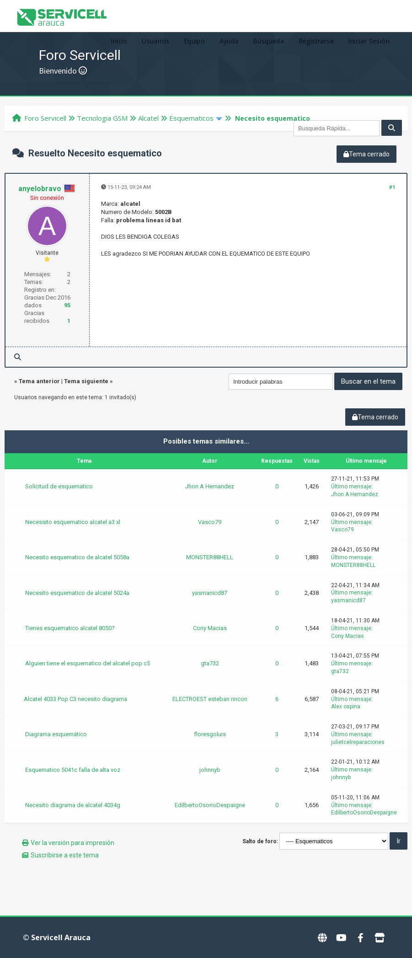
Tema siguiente (86, 381)
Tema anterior (39, 381)
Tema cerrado (366, 154)
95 (67, 305)
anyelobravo (39, 188)
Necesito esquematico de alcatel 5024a (77, 592)
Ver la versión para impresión (72, 842)
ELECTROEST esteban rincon (209, 699)
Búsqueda (268, 41)
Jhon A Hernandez (209, 486)
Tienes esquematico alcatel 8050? (70, 628)
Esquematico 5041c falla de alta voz (72, 769)
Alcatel (148, 118)
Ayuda (229, 41)
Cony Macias (210, 628)
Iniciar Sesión (369, 41)
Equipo (194, 41)
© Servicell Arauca (57, 937)
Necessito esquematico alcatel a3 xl (72, 522)
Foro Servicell (45, 118)
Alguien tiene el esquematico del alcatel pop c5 (87, 663)
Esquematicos (191, 118)
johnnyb (209, 769)
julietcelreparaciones (358, 742)
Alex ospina (345, 706)
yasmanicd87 (209, 592)
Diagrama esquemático (56, 734)
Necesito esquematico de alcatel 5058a (77, 557)
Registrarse (316, 41)
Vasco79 (209, 522)
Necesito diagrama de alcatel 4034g (72, 805)
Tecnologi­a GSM (102, 118)
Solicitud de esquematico (59, 486)
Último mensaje (351, 486)
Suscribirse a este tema (65, 855)
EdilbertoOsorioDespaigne (210, 805)
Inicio (119, 41)
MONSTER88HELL (209, 557)
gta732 (210, 663)
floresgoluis (210, 734)
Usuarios (155, 41)
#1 (392, 187)
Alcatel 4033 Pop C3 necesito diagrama (75, 699)
